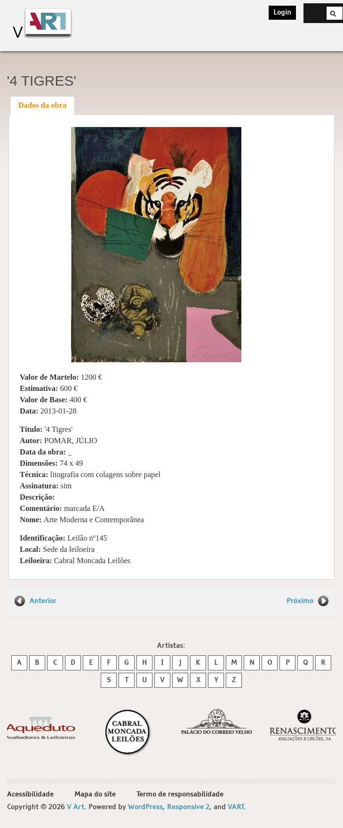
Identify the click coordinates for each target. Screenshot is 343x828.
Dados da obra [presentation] (42, 105)
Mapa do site (95, 794)
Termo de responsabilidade (179, 794)
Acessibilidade (30, 794)
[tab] (42, 105)
